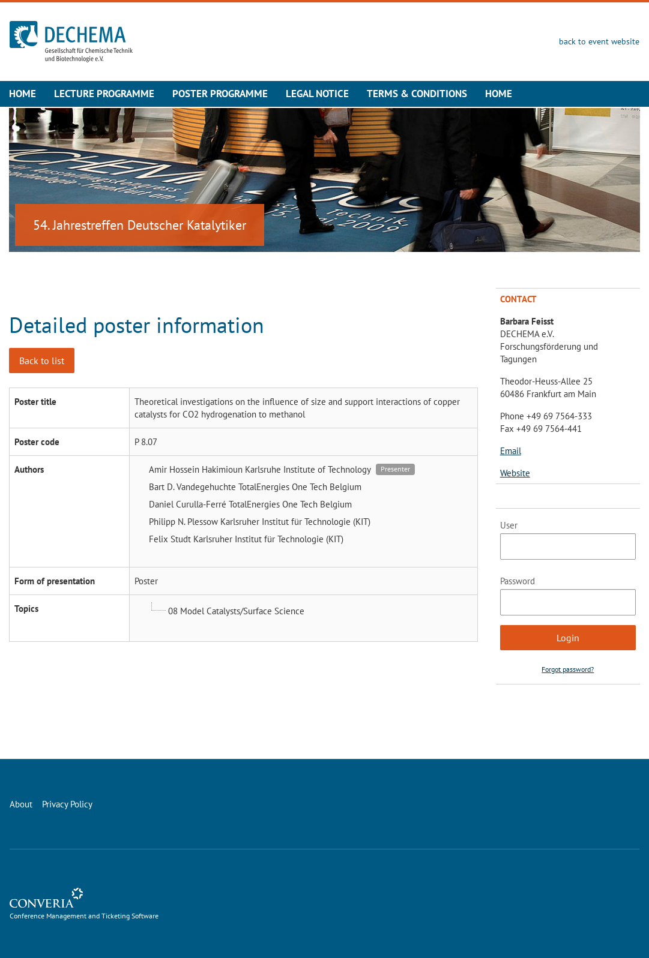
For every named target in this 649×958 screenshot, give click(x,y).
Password (517, 581)
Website (515, 473)
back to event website (599, 41)
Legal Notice (317, 93)
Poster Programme (220, 93)
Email (510, 451)
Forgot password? (568, 669)
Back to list (41, 361)
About (21, 804)
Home (22, 93)
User (509, 525)
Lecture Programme (104, 93)
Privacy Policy (67, 804)
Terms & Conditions (417, 93)
